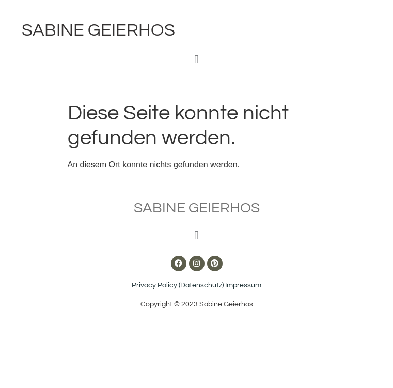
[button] (196, 59)
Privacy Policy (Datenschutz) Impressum (196, 285)
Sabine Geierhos (98, 30)
